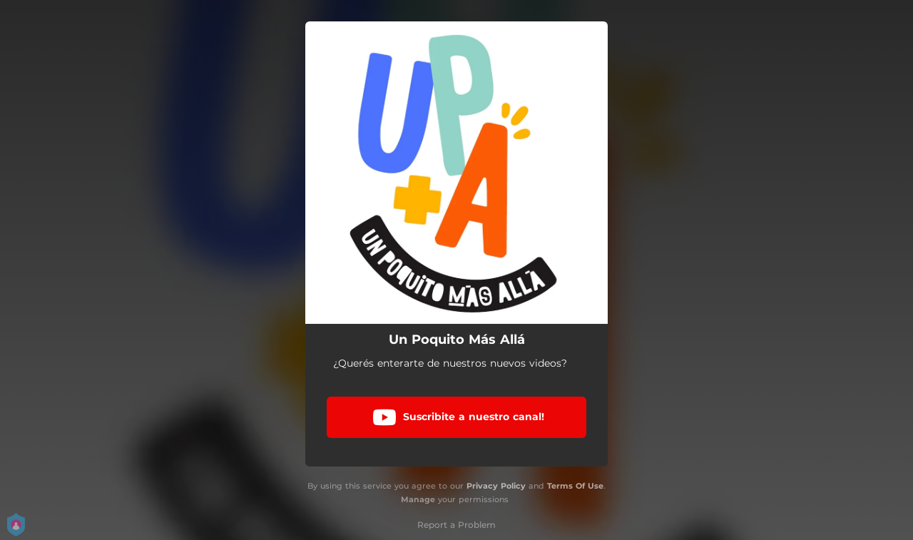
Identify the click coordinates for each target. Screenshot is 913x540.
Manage (418, 499)
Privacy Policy (496, 486)
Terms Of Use (575, 486)
